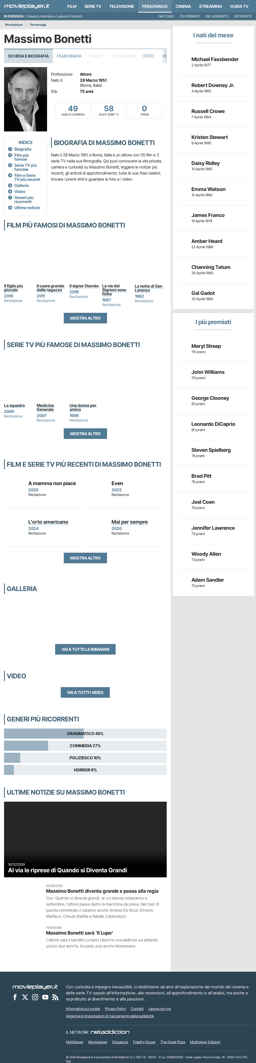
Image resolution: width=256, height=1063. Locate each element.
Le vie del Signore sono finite (114, 289)
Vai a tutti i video (85, 692)
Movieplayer (14, 24)
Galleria (21, 185)
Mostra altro (85, 318)
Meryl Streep (206, 346)
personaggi (154, 6)
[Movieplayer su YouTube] (45, 997)
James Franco (208, 215)
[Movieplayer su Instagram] (35, 997)
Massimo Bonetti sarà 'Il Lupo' (79, 933)
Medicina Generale (46, 407)
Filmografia (69, 56)
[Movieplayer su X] (25, 997)
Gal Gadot (203, 293)
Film (71, 6)
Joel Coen (203, 502)
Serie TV (92, 6)
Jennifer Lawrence (213, 528)
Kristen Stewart (209, 137)
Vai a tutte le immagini (85, 649)
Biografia (22, 149)
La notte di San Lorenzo (149, 288)
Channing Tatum (210, 267)
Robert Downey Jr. (213, 85)
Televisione (121, 6)
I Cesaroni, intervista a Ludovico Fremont (53, 16)
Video (19, 191)
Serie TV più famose (25, 167)
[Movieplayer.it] (27, 6)
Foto (148, 56)
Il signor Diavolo (84, 285)
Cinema (183, 6)
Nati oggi (166, 16)
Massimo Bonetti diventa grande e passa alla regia (102, 891)
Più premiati (190, 16)
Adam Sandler (207, 580)
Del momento (217, 16)
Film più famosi (21, 157)
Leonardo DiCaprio (213, 424)
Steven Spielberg (211, 450)
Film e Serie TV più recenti (27, 177)
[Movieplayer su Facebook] (15, 997)
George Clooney (210, 398)
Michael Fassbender (215, 59)
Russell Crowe (208, 111)
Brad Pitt (201, 476)
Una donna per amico (83, 407)
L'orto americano (48, 522)
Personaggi (38, 24)
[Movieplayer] (35, 986)
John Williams (208, 372)
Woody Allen (206, 554)
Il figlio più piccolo (14, 287)
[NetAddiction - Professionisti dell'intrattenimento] (110, 1032)
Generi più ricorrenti (23, 199)
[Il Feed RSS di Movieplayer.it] (55, 997)
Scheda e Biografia (28, 56)
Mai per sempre (130, 522)
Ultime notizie (27, 207)
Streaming (210, 6)
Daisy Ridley (205, 163)
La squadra (14, 405)
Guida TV (239, 6)
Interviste (243, 16)
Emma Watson (208, 189)
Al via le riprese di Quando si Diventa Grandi (67, 870)
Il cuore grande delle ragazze (51, 287)
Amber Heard (206, 241)
